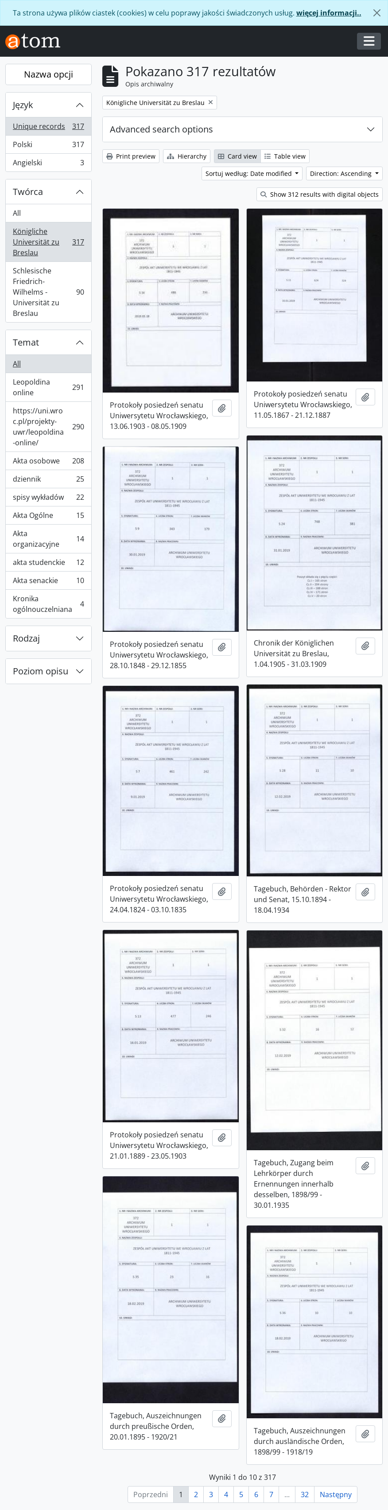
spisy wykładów (48, 499)
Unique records (48, 128)
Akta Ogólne (48, 517)
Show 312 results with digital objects (319, 194)
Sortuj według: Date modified (250, 173)
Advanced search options (161, 129)
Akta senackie (48, 582)
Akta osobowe (48, 462)
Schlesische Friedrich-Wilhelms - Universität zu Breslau (48, 292)
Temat (26, 342)
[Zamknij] (377, 12)
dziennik (48, 481)
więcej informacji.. (328, 13)
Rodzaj (26, 638)
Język (23, 105)
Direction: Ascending (341, 173)
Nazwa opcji (48, 74)
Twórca (28, 192)
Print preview (130, 156)
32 (305, 1494)
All (17, 213)
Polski (48, 146)
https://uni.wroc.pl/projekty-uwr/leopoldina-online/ (48, 427)
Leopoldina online (48, 387)
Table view (285, 156)
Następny (336, 1494)
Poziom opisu (40, 671)
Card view (237, 156)
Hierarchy (186, 156)
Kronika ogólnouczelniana (48, 604)
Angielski (48, 164)
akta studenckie (48, 564)
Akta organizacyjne (48, 539)
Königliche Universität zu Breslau (48, 241)
